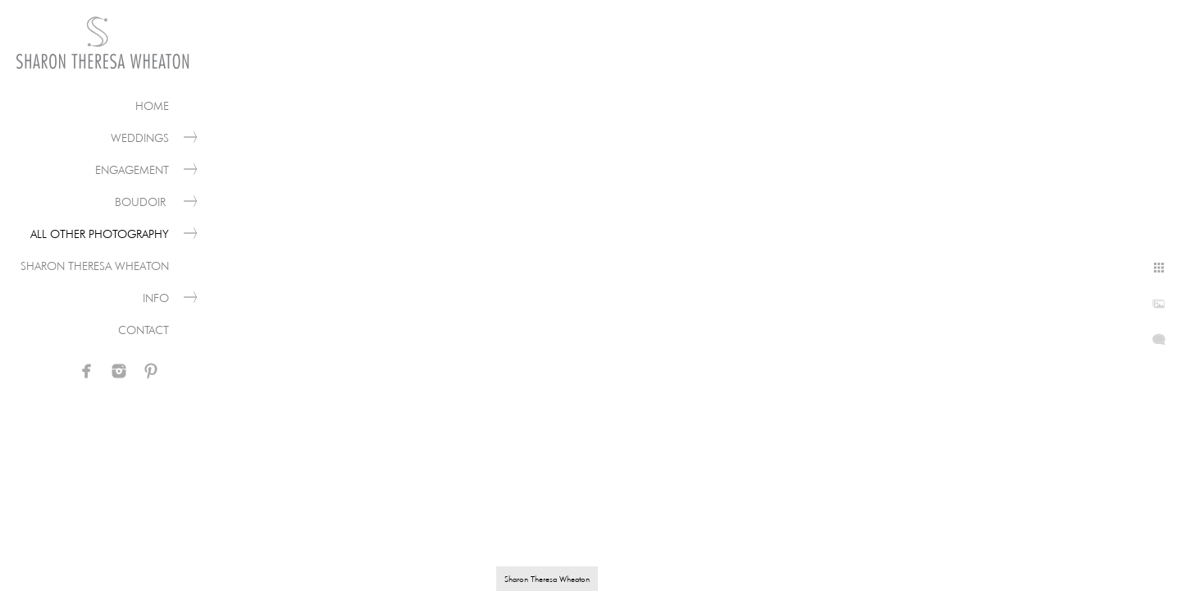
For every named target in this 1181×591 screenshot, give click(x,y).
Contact (143, 330)
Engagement (132, 169)
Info (156, 298)
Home (152, 105)
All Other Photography (99, 234)
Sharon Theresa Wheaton (95, 266)
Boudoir (142, 201)
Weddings (140, 137)
